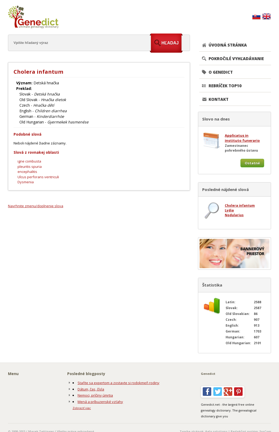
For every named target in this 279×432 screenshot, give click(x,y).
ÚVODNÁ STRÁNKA (228, 45)
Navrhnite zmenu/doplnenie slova (35, 205)
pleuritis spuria (30, 166)
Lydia (229, 210)
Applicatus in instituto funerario (242, 138)
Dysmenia (26, 182)
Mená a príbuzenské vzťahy (100, 401)
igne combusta (29, 161)
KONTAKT (219, 99)
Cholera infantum (240, 205)
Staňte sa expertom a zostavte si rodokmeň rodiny (118, 382)
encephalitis (27, 171)
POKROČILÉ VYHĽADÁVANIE (236, 58)
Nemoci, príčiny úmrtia (95, 395)
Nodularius (234, 215)
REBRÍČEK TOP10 (225, 85)
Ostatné (252, 163)
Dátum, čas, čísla (91, 389)
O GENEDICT (221, 72)
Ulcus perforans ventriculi (38, 177)
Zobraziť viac (82, 408)
